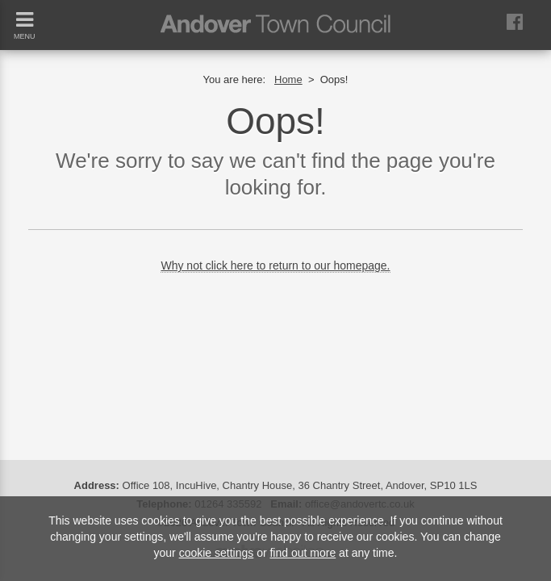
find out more (302, 552)
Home (288, 79)
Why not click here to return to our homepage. (275, 265)
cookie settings (216, 552)
